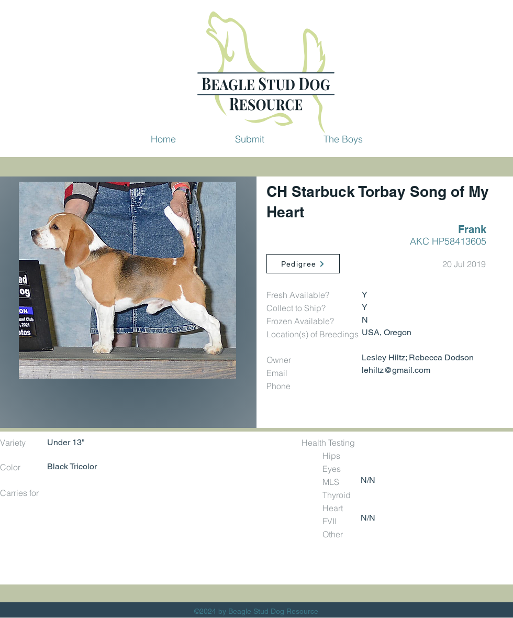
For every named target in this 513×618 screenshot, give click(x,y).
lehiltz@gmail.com (396, 370)
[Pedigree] (303, 263)
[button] (249, 139)
